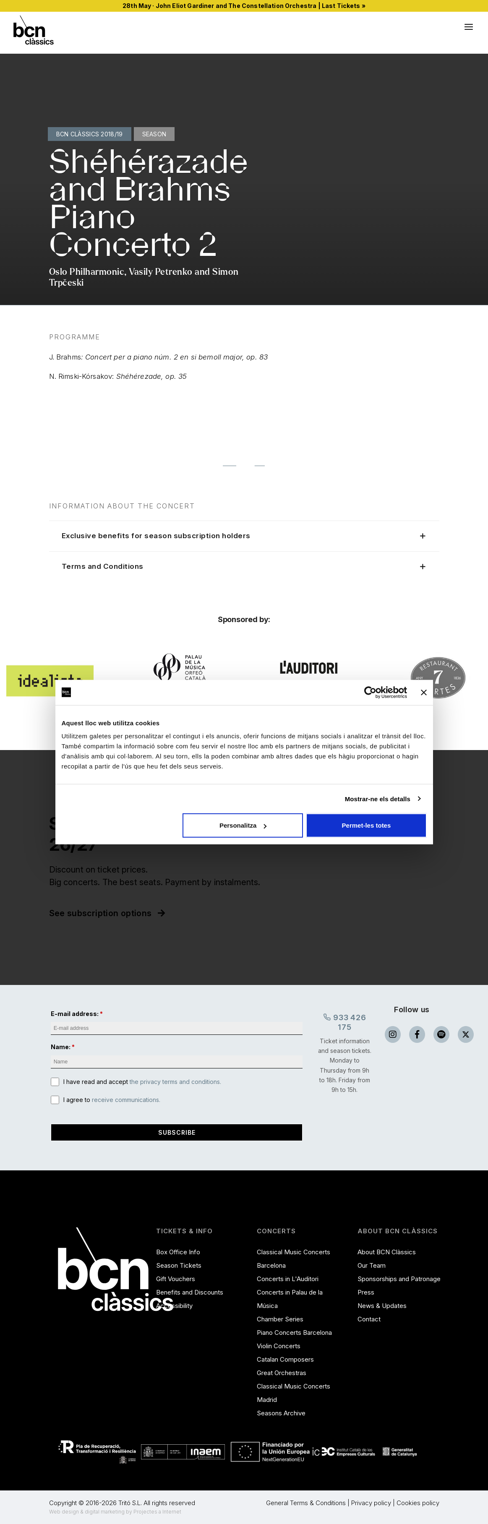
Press (366, 1292)
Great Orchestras (281, 1373)
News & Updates (382, 1306)
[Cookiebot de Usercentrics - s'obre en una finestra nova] (370, 692)
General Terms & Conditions (306, 1503)
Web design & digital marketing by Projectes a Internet (115, 1511)
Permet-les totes (366, 825)
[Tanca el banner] (424, 692)
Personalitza (242, 825)
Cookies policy (418, 1503)
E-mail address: (75, 1013)
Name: (60, 1047)
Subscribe (177, 1132)
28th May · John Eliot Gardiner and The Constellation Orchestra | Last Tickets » (244, 5)
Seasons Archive (281, 1413)
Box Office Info (178, 1252)
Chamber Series (280, 1319)
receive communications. (126, 1099)
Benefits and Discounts (189, 1292)
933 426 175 (344, 1022)
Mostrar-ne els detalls (377, 798)
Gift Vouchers (175, 1279)
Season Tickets (178, 1265)
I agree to (111, 1099)
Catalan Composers (285, 1359)
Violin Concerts (278, 1346)
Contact (369, 1319)
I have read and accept (142, 1081)
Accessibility (174, 1306)
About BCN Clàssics (387, 1252)
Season (154, 134)
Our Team (372, 1265)
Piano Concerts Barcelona (294, 1332)
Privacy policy (371, 1503)
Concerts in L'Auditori (287, 1279)
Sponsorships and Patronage (399, 1279)
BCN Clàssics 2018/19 (89, 134)
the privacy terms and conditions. (175, 1081)
